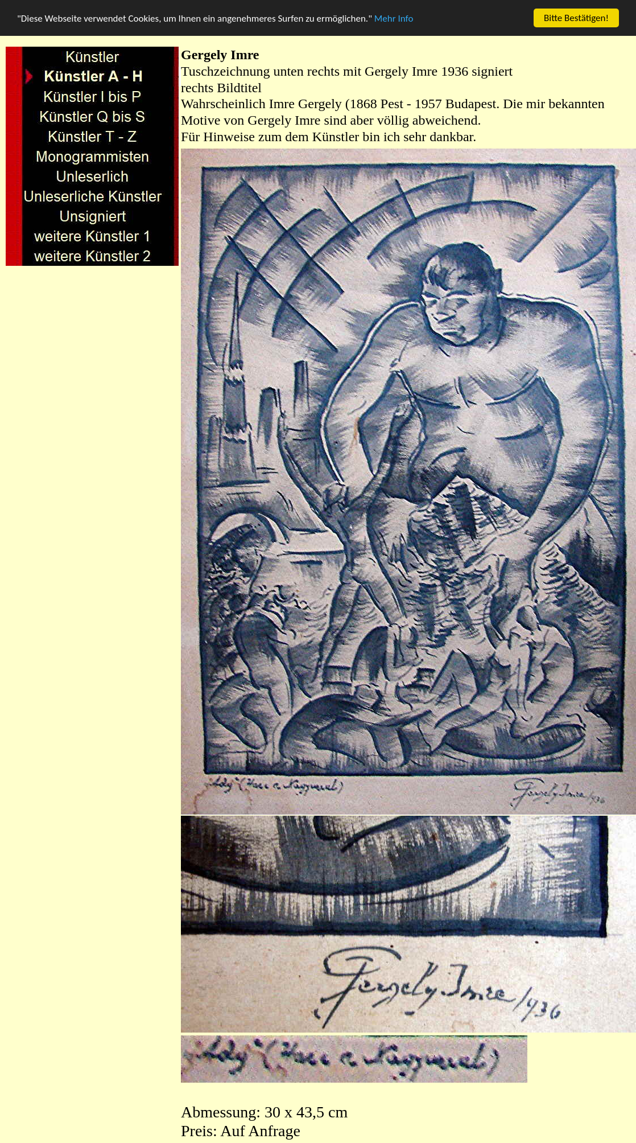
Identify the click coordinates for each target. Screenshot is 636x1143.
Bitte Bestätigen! (576, 18)
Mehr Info (394, 18)
